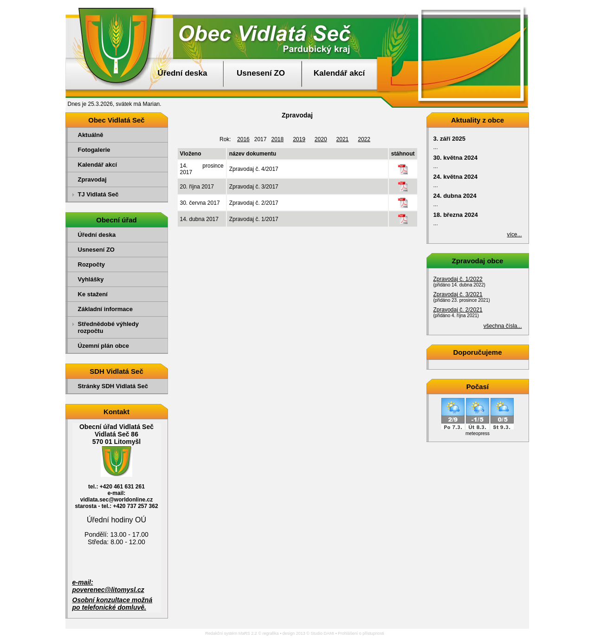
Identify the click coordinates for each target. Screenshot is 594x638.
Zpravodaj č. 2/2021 (458, 309)
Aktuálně (90, 134)
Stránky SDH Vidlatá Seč (113, 386)
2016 (243, 139)
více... (514, 234)
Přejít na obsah (573, 4)
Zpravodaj (92, 179)
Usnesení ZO (261, 73)
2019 (299, 139)
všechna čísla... (503, 326)
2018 (277, 139)
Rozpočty (91, 264)
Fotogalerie (94, 149)
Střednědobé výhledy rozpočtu (108, 327)
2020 (321, 139)
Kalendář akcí (339, 73)
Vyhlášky (91, 279)
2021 (342, 139)
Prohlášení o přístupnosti (361, 633)
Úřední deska (182, 73)
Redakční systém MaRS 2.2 (231, 633)
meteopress (477, 433)
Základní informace (105, 309)
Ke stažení (93, 294)
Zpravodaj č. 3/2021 (458, 294)
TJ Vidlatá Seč (98, 194)
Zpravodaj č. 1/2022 (458, 279)
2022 (364, 139)
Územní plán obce (103, 345)
